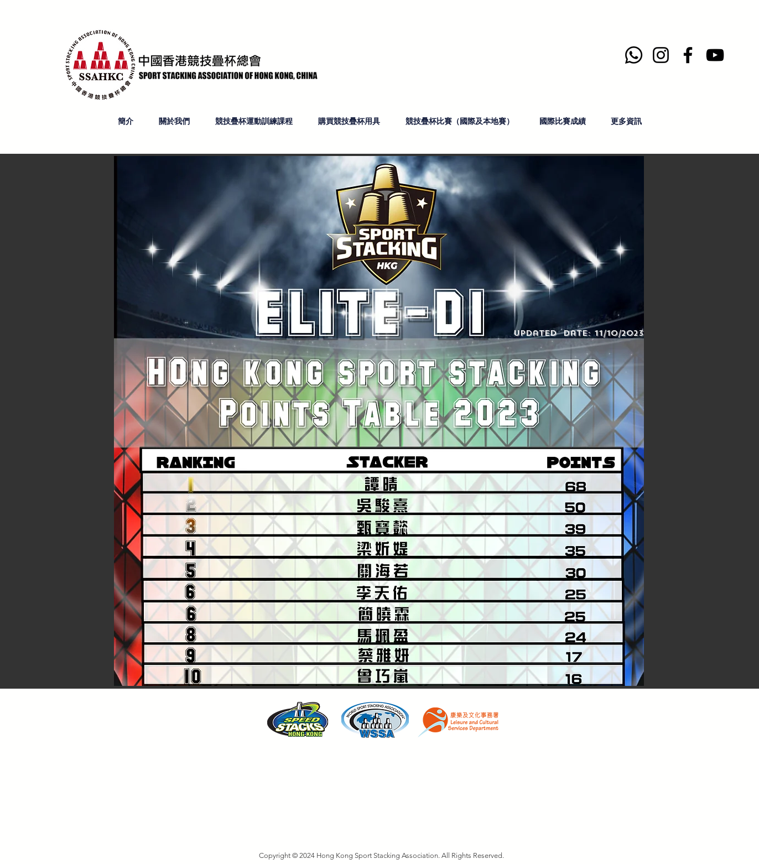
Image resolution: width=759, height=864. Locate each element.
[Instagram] (661, 55)
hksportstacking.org (237, 803)
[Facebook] (688, 55)
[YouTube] (715, 55)
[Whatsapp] (633, 55)
